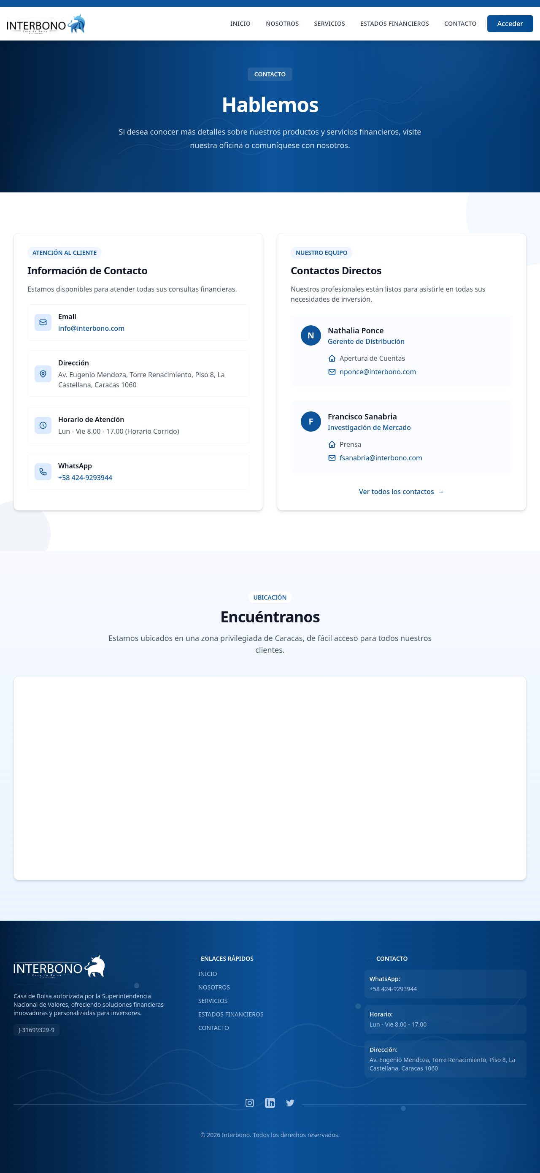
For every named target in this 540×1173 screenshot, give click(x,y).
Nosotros (282, 23)
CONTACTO (209, 1028)
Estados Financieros (394, 23)
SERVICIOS (208, 1001)
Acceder (510, 23)
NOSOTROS (209, 987)
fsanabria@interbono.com (381, 457)
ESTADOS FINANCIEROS (226, 1014)
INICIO (203, 974)
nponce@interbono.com (378, 371)
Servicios (330, 23)
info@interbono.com (91, 328)
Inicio (241, 23)
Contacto (460, 23)
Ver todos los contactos (401, 491)
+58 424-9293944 (85, 477)
